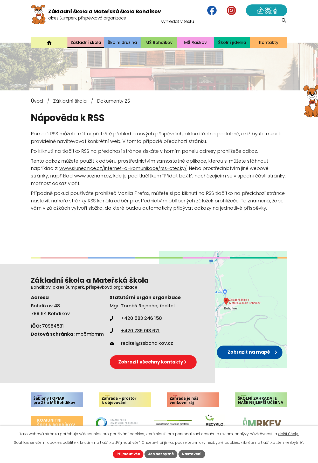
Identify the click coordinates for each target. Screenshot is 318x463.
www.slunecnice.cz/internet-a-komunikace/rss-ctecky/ (123, 168)
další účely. (288, 433)
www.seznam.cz (92, 176)
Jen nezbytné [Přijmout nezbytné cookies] (161, 454)
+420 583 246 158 (136, 318)
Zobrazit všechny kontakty (154, 361)
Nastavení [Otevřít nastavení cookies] (193, 454)
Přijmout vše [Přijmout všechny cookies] (126, 454)
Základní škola (70, 101)
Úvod (37, 101)
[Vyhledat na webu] (253, 27)
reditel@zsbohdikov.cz (141, 343)
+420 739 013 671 (135, 330)
